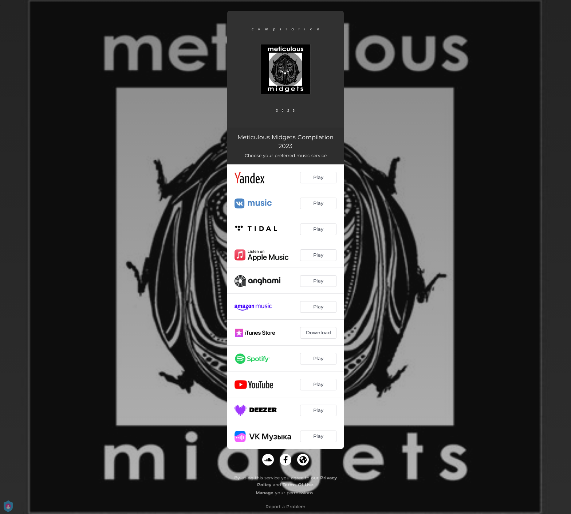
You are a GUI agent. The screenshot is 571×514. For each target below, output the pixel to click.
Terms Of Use (298, 484)
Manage (264, 492)
